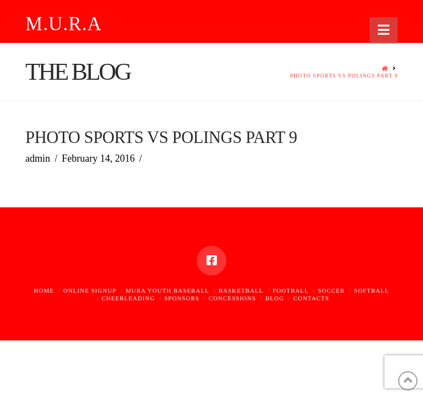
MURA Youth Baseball (167, 290)
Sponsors (181, 298)
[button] (384, 30)
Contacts (311, 298)
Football (290, 290)
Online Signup (89, 290)
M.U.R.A (63, 24)
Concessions (232, 298)
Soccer (331, 290)
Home (44, 290)
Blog (274, 298)
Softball (371, 290)
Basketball (241, 290)
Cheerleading (128, 298)
